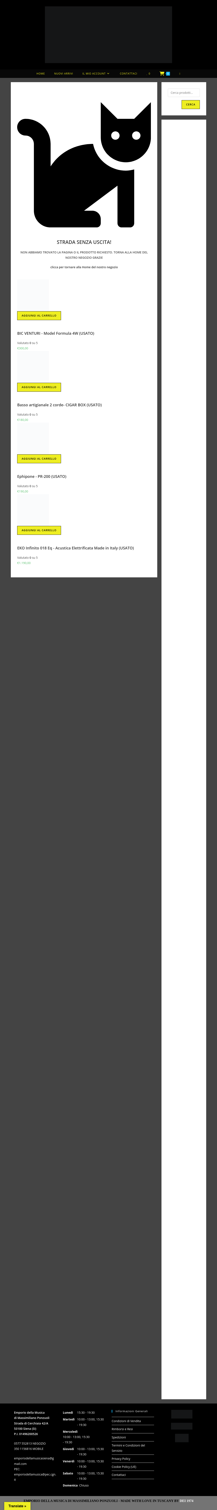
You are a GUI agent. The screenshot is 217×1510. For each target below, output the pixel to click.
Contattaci (119, 1475)
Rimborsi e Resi (122, 1429)
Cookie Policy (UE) (124, 1467)
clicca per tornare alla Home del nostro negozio (84, 267)
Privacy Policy (121, 1459)
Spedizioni (119, 1437)
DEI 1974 (186, 1501)
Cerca (190, 104)
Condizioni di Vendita (126, 1421)
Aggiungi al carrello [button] (39, 315)
